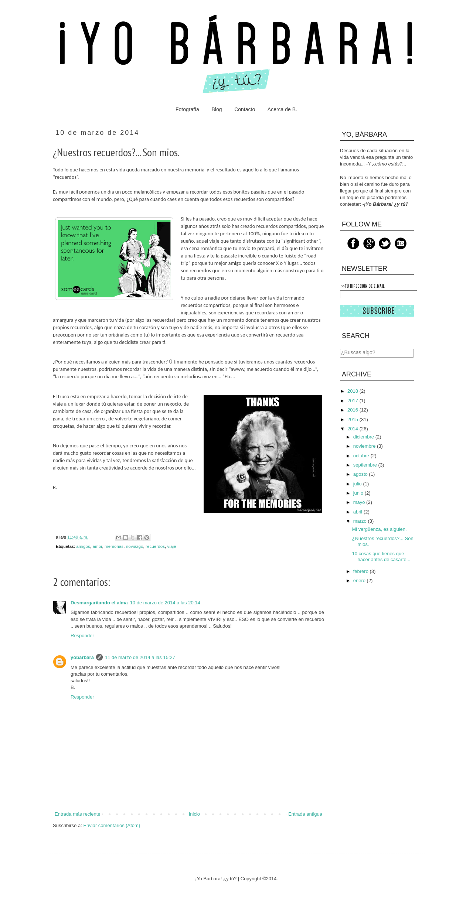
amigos (83, 546)
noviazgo (134, 546)
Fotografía (187, 109)
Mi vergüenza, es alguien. (379, 529)
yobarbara (82, 657)
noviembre (365, 446)
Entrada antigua (305, 814)
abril (358, 512)
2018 (353, 391)
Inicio (194, 814)
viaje (171, 546)
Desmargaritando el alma (99, 602)
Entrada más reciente (78, 814)
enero (360, 580)
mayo (359, 502)
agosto (361, 474)
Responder (82, 635)
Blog (216, 109)
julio (358, 484)
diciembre (364, 437)
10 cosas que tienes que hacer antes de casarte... (381, 556)
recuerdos (155, 546)
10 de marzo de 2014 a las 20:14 (165, 602)
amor (97, 546)
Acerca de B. (282, 109)
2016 (353, 410)
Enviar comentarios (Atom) (111, 825)
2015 (353, 419)
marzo (360, 521)
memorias (114, 546)
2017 (353, 400)
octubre (362, 455)
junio (359, 493)
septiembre (365, 465)
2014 (353, 428)
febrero (361, 571)
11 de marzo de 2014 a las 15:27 (140, 657)
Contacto (244, 109)
